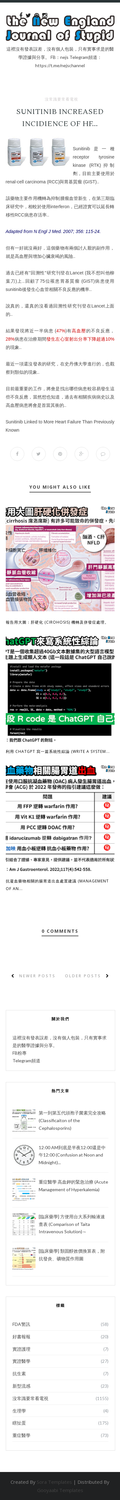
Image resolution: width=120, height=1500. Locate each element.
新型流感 (21, 1386)
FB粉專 (19, 1053)
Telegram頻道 (26, 1060)
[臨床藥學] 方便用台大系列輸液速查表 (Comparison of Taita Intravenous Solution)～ (72, 1224)
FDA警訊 (21, 1324)
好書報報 (21, 1336)
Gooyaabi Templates (60, 1490)
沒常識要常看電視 (61, 99)
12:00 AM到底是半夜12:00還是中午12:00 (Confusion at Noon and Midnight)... (72, 1155)
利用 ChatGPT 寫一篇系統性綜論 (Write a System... (58, 751)
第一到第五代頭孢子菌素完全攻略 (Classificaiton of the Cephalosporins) (72, 1120)
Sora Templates (54, 1482)
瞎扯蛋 (19, 1423)
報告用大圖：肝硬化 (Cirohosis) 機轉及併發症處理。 (57, 622)
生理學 (19, 1410)
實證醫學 (21, 1361)
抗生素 (19, 1373)
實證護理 (21, 1349)
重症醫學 (21, 1435)
